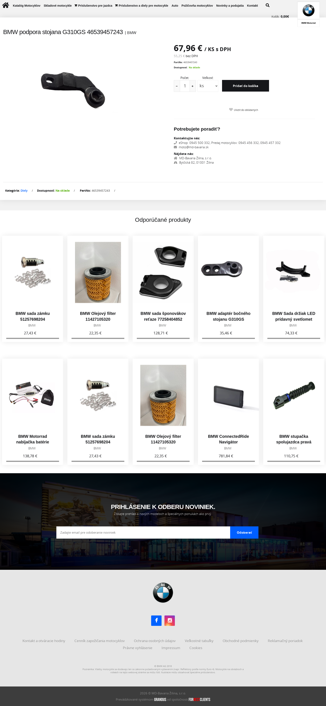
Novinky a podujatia (230, 5)
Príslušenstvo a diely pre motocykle (143, 5)
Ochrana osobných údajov (155, 640)
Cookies (196, 647)
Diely (24, 190)
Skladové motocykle (58, 5)
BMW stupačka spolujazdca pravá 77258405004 (293, 446)
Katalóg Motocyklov (26, 5)
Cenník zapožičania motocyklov (100, 640)
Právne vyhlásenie (138, 647)
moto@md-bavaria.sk (191, 147)
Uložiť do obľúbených (246, 110)
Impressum (171, 647)
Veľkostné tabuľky (199, 640)
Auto (175, 5)
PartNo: (178, 62)
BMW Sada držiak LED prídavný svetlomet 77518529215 (293, 323)
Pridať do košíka (245, 86)
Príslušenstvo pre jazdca (95, 5)
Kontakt (252, 5)
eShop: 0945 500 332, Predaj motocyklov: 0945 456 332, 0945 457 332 (227, 143)
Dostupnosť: (181, 67)
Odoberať (244, 532)
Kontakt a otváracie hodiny (44, 640)
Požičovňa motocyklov (197, 5)
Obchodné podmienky (241, 640)
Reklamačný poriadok (286, 640)
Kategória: (12, 190)
